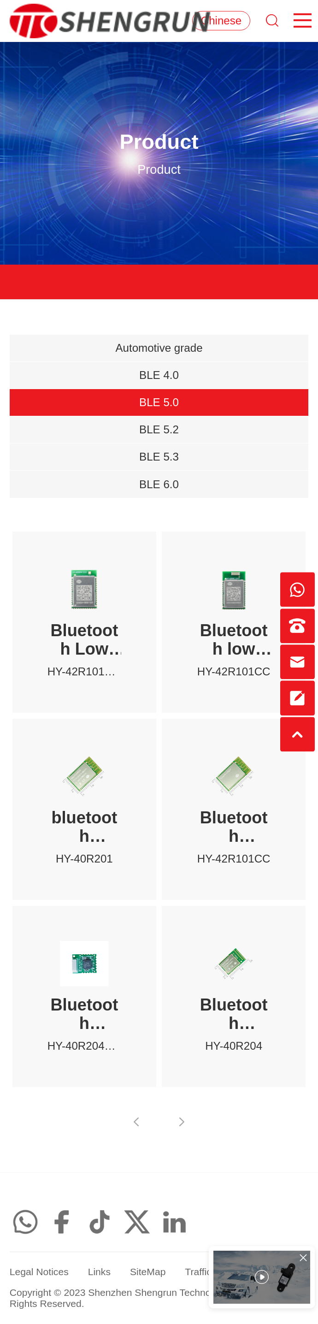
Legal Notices (39, 1271)
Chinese (221, 20)
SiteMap (148, 1271)
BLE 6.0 (159, 484)
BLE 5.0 (159, 402)
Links (99, 1271)
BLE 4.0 (159, 375)
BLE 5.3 (159, 456)
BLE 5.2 (159, 429)
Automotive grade (158, 348)
